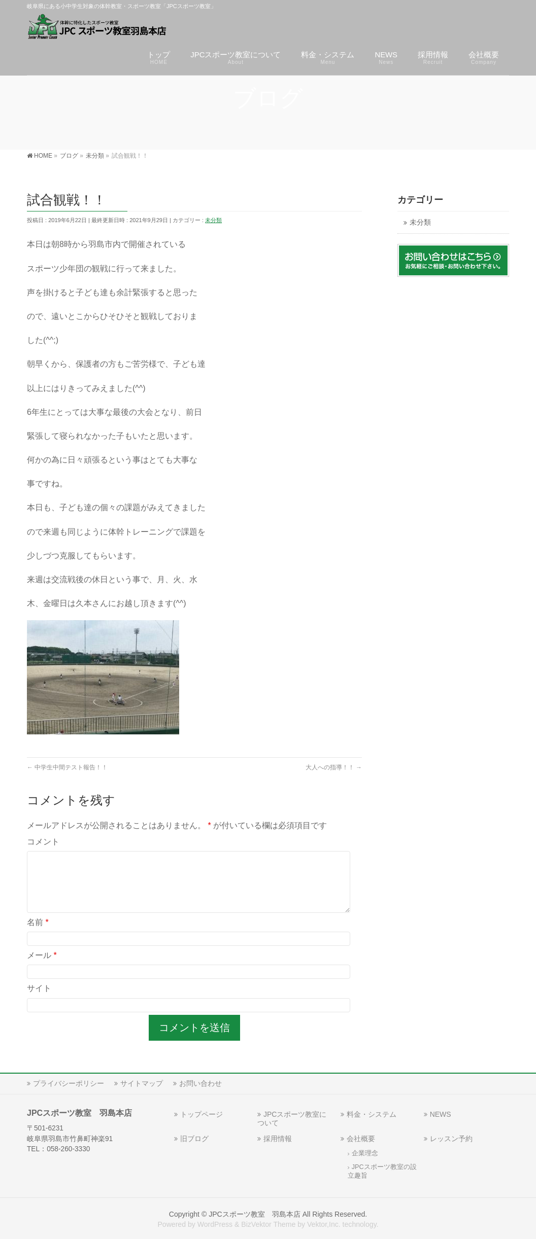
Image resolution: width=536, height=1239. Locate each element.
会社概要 (361, 1139)
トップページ (201, 1114)
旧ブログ (194, 1139)
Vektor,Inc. (324, 1224)
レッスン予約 (451, 1139)
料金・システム (371, 1114)
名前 (38, 934)
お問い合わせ (200, 1083)
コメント (43, 841)
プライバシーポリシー (68, 1083)
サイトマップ (141, 1083)
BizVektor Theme (268, 1224)
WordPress (214, 1224)
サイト (39, 1000)
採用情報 (277, 1139)
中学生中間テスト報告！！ (67, 767)
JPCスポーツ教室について (291, 1118)
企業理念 (365, 1153)
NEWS (440, 1114)
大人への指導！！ (334, 767)
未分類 (213, 220)
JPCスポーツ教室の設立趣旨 (382, 1171)
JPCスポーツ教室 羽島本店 (254, 1214)
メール (42, 967)
